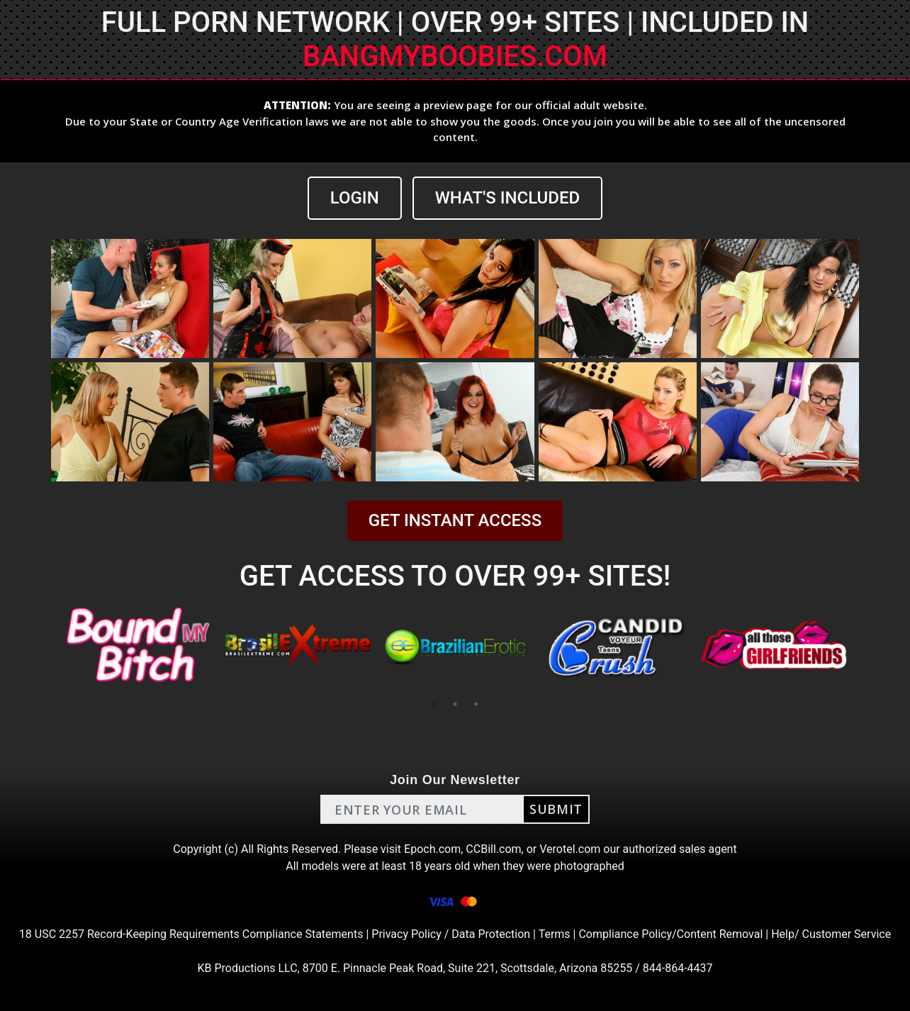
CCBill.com (493, 849)
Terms (555, 934)
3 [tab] (476, 704)
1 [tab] (434, 704)
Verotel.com (569, 849)
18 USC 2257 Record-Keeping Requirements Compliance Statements (191, 934)
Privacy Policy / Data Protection (450, 934)
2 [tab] (455, 704)
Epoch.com (432, 849)
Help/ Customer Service (831, 934)
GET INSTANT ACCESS (455, 520)
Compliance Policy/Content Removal (670, 934)
